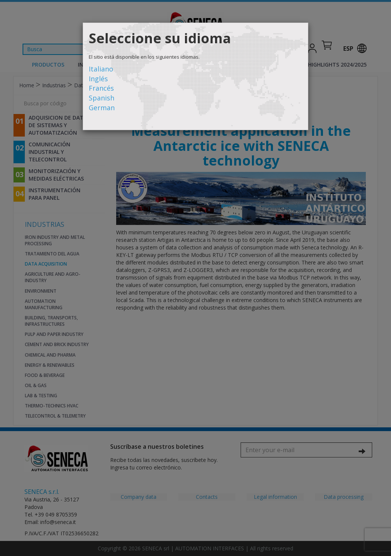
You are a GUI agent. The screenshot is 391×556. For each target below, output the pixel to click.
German (102, 107)
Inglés (98, 78)
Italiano (101, 68)
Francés (101, 88)
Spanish (101, 97)
